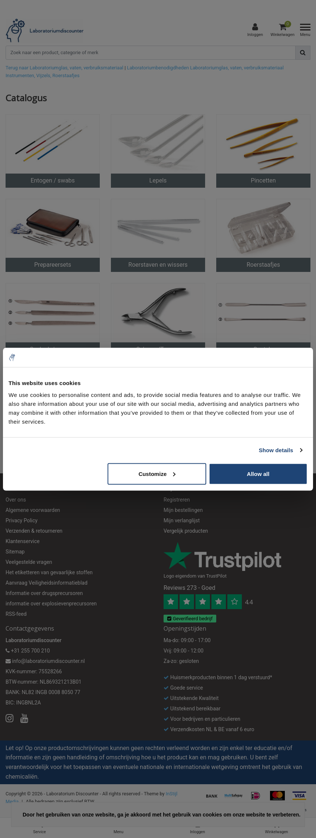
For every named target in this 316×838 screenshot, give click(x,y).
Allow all (258, 473)
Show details (276, 450)
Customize (156, 473)
